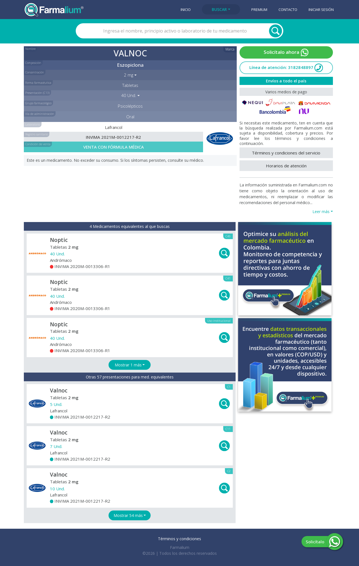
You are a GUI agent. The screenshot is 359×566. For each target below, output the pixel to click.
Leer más (321, 211)
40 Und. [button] (128, 95)
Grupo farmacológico (38, 103)
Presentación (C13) (37, 93)
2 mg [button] (128, 75)
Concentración (34, 72)
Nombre (30, 49)
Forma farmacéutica (38, 83)
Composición (33, 63)
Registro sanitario (36, 134)
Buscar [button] (219, 9)
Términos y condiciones (179, 538)
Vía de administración (39, 114)
